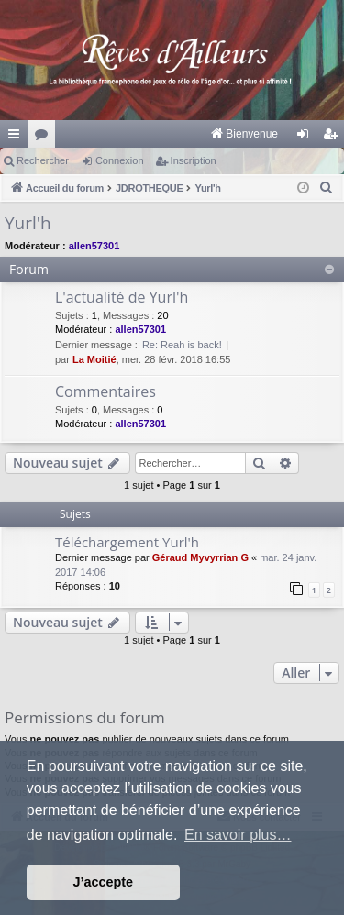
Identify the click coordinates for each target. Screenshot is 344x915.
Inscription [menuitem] (334, 137)
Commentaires (105, 391)
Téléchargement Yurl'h (127, 542)
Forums (45, 137)
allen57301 (94, 245)
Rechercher (43, 160)
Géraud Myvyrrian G (200, 557)
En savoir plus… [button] (238, 835)
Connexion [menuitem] (306, 137)
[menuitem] (147, 134)
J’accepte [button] (103, 882)
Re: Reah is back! (182, 344)
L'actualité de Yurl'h (121, 297)
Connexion (119, 160)
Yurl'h (28, 223)
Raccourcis (17, 137)
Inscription (193, 160)
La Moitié (94, 359)
